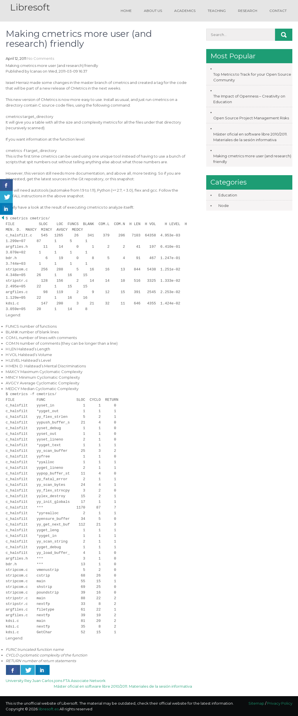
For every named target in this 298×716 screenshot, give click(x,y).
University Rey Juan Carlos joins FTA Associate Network (56, 680)
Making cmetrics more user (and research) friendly (252, 159)
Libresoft (30, 7)
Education (227, 195)
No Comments (40, 58)
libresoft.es (49, 709)
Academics (184, 11)
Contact (278, 11)
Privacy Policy (279, 703)
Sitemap (256, 703)
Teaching (217, 11)
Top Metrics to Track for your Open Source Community (252, 77)
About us (153, 11)
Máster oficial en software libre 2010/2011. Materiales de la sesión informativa (123, 686)
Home (126, 11)
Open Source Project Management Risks (251, 118)
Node (223, 205)
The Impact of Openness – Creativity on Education (249, 99)
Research (247, 11)
